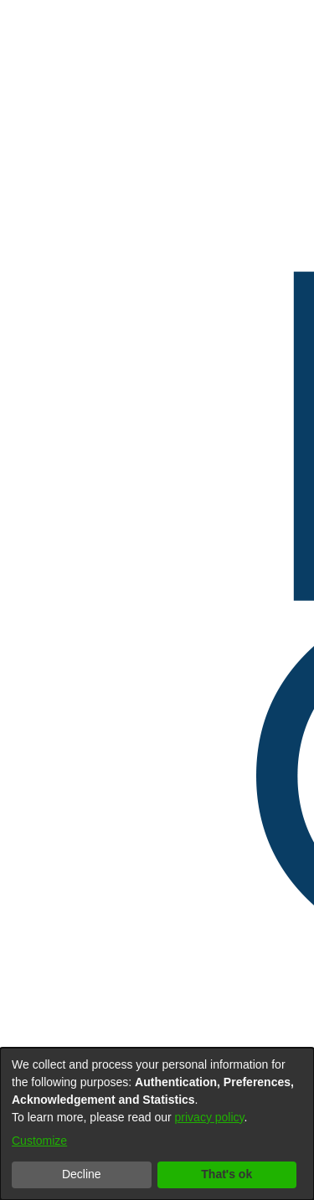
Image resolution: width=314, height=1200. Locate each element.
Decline (81, 1174)
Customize (39, 1140)
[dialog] (157, 1124)
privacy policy (210, 1117)
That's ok (226, 1174)
